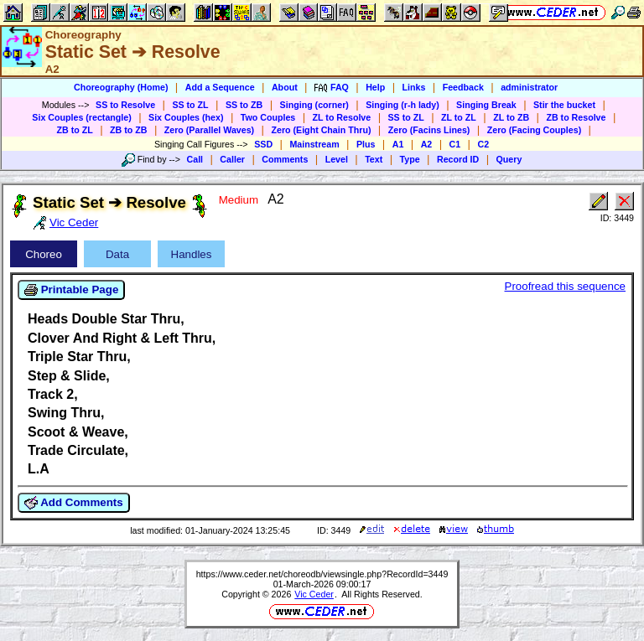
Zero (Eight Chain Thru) (321, 130)
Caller (232, 159)
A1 (398, 144)
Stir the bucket (564, 105)
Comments (285, 159)
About (285, 87)
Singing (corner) (314, 105)
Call (195, 159)
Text (373, 159)
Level (336, 159)
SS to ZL (190, 105)
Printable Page (71, 290)
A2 (427, 144)
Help (375, 87)
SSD (263, 144)
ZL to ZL (458, 117)
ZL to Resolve (342, 117)
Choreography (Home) (121, 87)
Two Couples (268, 117)
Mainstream (314, 144)
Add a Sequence (220, 87)
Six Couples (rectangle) (81, 117)
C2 (483, 144)
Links (414, 87)
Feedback (463, 87)
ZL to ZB (511, 117)
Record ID (458, 159)
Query (509, 159)
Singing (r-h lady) (402, 105)
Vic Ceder (314, 594)
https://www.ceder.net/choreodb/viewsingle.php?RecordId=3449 (322, 574)
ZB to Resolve (575, 117)
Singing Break (486, 105)
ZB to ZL (75, 130)
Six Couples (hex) (185, 117)
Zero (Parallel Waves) (209, 130)
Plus (366, 144)
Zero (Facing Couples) (534, 130)
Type (410, 159)
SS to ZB (244, 105)
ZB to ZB (128, 130)
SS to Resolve (125, 105)
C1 (455, 144)
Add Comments (73, 502)
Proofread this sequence (565, 286)
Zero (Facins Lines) (429, 130)
